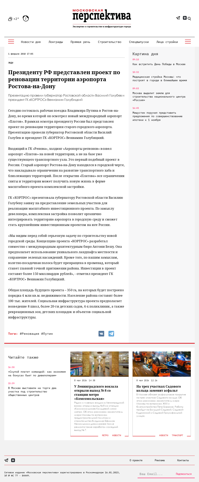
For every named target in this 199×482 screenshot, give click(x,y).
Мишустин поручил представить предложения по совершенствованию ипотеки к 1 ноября (157, 116)
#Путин (47, 334)
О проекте (136, 460)
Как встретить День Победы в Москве (159, 64)
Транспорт (177, 435)
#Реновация (29, 334)
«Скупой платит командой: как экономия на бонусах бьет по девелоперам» (37, 373)
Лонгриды (56, 42)
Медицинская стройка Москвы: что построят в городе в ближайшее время (160, 78)
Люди (10, 62)
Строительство (109, 42)
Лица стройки (167, 42)
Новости (116, 435)
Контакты (183, 460)
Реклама (160, 460)
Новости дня (31, 42)
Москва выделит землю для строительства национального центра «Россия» (159, 96)
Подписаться (183, 474)
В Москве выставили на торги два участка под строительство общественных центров (32, 391)
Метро (105, 435)
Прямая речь (80, 42)
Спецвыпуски (139, 42)
